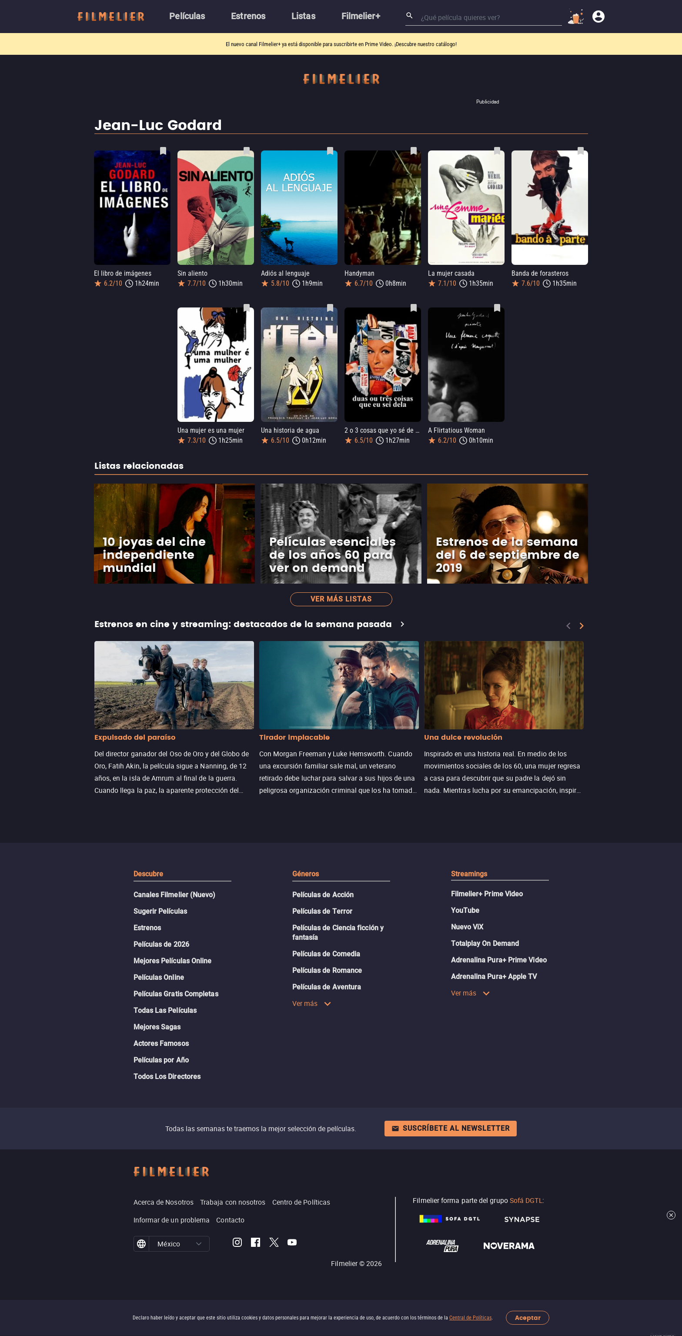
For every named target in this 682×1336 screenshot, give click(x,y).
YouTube (465, 910)
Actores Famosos (161, 1043)
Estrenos (147, 928)
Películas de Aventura (326, 987)
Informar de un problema (172, 1220)
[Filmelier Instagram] (237, 1244)
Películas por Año (161, 1060)
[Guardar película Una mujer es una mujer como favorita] (246, 308)
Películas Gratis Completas (176, 994)
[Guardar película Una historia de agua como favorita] (330, 308)
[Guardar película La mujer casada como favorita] (497, 151)
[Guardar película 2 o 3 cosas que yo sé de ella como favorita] (413, 308)
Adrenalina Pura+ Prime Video (499, 960)
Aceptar (528, 1318)
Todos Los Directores (167, 1076)
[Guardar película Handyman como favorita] (413, 151)
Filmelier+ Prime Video (487, 894)
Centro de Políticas (301, 1202)
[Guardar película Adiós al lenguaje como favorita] (330, 151)
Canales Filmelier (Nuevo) (175, 895)
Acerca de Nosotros (164, 1202)
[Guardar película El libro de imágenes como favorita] (163, 151)
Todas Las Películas (165, 1010)
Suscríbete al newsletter (450, 1128)
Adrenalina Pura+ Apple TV (494, 976)
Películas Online (159, 977)
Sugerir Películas (160, 911)
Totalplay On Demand (485, 943)
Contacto (230, 1220)
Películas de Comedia (326, 954)
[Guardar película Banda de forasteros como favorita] (580, 151)
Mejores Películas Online (173, 961)
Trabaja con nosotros (233, 1202)
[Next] (581, 625)
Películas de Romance (327, 970)
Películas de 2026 (161, 944)
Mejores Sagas (157, 1027)
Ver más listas (341, 599)
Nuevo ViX (467, 927)
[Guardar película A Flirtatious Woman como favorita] (497, 308)
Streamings (469, 874)
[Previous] (568, 625)
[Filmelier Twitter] (273, 1244)
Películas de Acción (323, 895)
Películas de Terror (322, 911)
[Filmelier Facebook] (255, 1244)
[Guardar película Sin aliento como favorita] (246, 151)
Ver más (312, 1003)
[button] (198, 1244)
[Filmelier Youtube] (292, 1244)
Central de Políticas (470, 1318)
